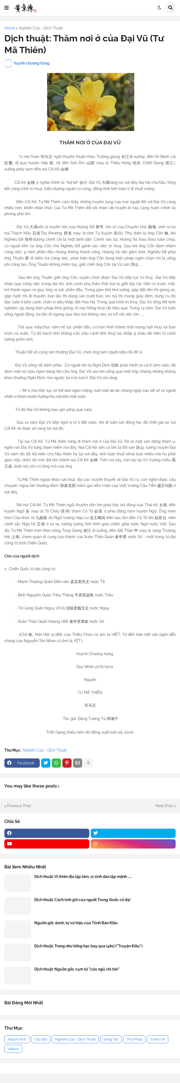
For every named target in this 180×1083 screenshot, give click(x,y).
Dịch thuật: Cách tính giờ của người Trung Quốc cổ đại (82, 900)
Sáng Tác (110, 1039)
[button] (6, 8)
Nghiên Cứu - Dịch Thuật (41, 28)
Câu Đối (40, 1039)
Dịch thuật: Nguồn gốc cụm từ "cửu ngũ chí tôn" (77, 969)
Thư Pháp (134, 1039)
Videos (13, 1049)
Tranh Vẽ (157, 1039)
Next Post (164, 806)
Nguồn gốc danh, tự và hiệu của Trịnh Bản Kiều (76, 923)
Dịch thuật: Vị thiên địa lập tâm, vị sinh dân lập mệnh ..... (83, 876)
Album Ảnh (17, 1039)
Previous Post (19, 806)
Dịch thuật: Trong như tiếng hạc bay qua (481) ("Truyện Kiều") (88, 946)
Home (9, 28)
